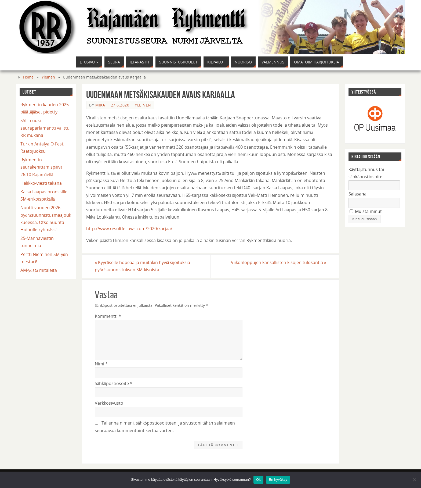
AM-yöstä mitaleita (38, 270)
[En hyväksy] (414, 479)
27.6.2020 (120, 105)
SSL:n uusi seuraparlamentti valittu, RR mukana (45, 127)
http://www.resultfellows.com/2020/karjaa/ (129, 228)
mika (100, 105)
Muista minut (366, 211)
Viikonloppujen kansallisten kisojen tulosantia (278, 262)
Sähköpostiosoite (113, 383)
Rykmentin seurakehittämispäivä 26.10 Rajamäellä (41, 167)
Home (28, 77)
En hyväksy (278, 480)
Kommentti (108, 316)
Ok (258, 480)
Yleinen (48, 77)
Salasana (357, 194)
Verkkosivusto (109, 403)
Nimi (101, 364)
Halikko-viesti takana (41, 183)
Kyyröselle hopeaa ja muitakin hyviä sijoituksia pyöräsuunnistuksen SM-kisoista (142, 266)
